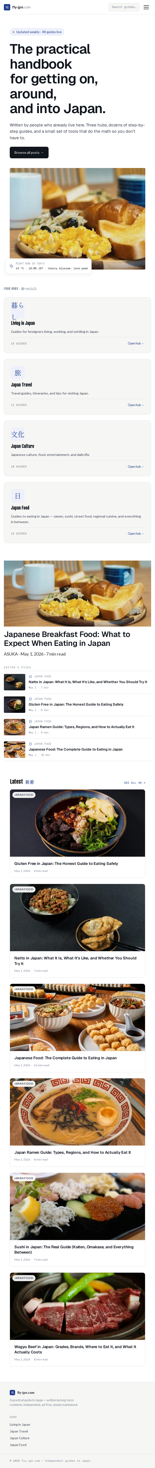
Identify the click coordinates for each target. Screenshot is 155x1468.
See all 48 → (134, 782)
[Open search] (124, 7)
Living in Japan (20, 1424)
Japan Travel (19, 1431)
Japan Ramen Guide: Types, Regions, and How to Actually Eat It (72, 1152)
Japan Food (18, 1445)
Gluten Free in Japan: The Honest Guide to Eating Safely (66, 863)
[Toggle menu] (146, 7)
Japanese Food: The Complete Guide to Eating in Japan (65, 1057)
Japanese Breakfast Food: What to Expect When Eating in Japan (67, 639)
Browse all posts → (29, 152)
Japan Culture (19, 1438)
